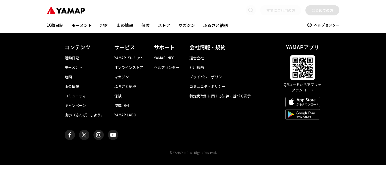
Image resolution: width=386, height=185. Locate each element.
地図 (104, 25)
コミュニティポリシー (207, 86)
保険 (145, 25)
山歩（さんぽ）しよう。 (84, 114)
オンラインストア (128, 67)
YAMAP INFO (164, 57)
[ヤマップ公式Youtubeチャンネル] (113, 135)
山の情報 (125, 25)
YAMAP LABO (125, 114)
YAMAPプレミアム (129, 57)
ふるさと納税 (215, 25)
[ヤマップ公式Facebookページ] (70, 135)
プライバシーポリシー (208, 76)
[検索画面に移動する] (251, 10)
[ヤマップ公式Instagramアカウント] (98, 135)
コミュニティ (75, 95)
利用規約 (197, 67)
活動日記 (55, 25)
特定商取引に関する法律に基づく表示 (220, 95)
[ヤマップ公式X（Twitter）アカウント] (84, 135)
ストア (164, 25)
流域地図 (121, 105)
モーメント (82, 25)
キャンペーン (75, 105)
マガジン (186, 25)
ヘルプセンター (323, 24)
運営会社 (197, 57)
